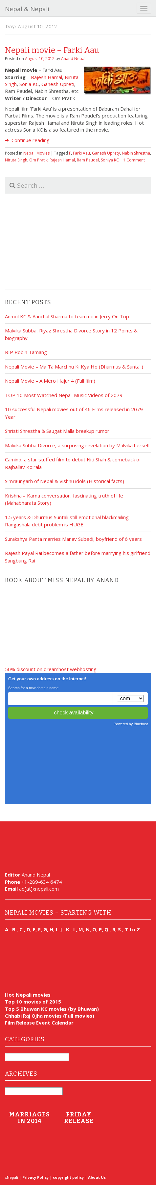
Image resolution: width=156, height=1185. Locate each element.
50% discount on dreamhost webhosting (51, 669)
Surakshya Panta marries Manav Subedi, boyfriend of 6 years (73, 539)
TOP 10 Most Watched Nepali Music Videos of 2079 (64, 395)
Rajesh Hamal (46, 77)
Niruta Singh (16, 160)
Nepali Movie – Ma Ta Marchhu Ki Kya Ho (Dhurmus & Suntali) (74, 366)
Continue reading (27, 140)
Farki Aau (81, 153)
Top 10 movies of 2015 (33, 1001)
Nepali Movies (36, 153)
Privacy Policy (35, 1177)
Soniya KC (110, 160)
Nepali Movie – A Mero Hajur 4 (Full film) (50, 380)
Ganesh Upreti (57, 84)
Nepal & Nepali (27, 9)
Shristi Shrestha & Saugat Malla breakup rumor (57, 431)
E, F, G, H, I (45, 929)
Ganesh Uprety (106, 153)
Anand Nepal (73, 58)
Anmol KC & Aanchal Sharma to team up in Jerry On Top (67, 316)
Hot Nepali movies (28, 994)
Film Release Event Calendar (39, 1022)
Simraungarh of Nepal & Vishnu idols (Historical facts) (64, 481)
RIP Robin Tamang (26, 352)
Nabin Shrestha (136, 153)
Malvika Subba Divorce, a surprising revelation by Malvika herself (77, 445)
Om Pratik (38, 160)
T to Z (132, 929)
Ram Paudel (88, 160)
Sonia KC (29, 84)
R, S (116, 929)
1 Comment (134, 160)
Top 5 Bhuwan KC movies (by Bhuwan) (52, 1008)
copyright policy (68, 1177)
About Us (97, 1177)
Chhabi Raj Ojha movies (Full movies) (49, 1015)
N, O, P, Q (98, 929)
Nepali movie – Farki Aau (52, 50)
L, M (78, 929)
